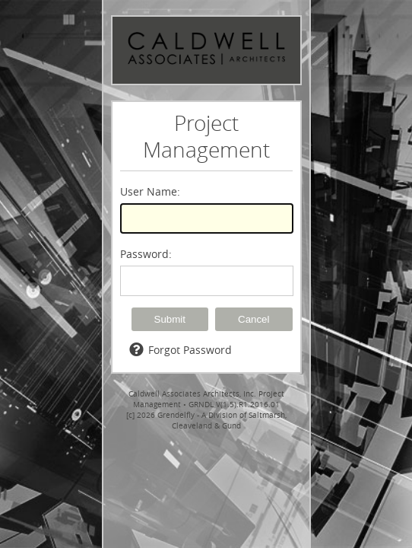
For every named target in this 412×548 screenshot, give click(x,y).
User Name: (150, 191)
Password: (146, 254)
